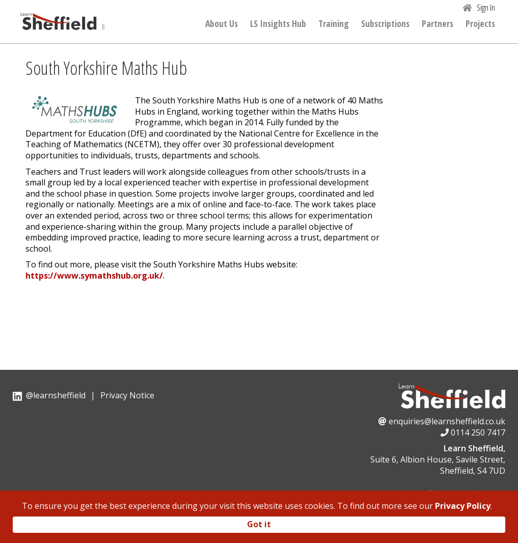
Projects (480, 24)
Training (333, 24)
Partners (437, 24)
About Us (221, 24)
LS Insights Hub (278, 24)
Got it (259, 524)
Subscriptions (385, 24)
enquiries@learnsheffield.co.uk (447, 421)
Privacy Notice (127, 395)
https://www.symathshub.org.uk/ (94, 275)
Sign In (486, 7)
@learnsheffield (56, 395)
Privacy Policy (462, 505)
